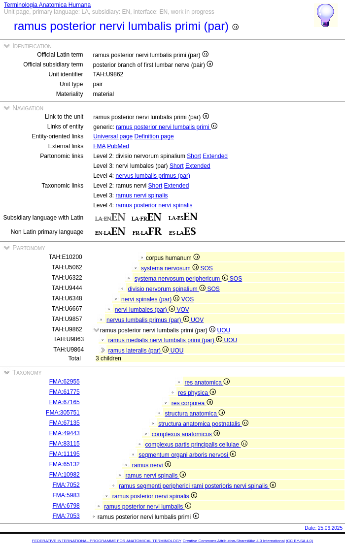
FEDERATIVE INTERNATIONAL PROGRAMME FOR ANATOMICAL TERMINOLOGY (106, 541)
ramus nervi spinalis (142, 195)
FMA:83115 (64, 443)
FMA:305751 (63, 412)
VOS (187, 299)
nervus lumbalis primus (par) (153, 175)
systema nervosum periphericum (182, 278)
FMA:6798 (65, 505)
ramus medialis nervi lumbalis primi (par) (166, 340)
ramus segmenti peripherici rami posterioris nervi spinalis (197, 486)
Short (194, 156)
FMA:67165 (64, 402)
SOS (207, 268)
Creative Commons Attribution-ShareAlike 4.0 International (233, 541)
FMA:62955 (64, 381)
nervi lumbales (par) (146, 309)
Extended (215, 156)
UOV (197, 320)
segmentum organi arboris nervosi (187, 454)
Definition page (154, 136)
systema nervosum (170, 268)
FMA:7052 (65, 485)
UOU (224, 330)
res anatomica (207, 382)
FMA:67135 (64, 422)
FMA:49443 (64, 433)
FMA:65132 (64, 464)
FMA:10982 (64, 474)
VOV (182, 309)
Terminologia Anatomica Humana (47, 4)
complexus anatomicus (186, 434)
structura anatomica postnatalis (203, 423)
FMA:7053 (65, 516)
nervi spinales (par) (151, 299)
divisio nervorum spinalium (167, 289)
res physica (197, 392)
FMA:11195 (64, 453)
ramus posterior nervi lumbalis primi (166, 127)
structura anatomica (195, 413)
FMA (99, 146)
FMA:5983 (65, 495)
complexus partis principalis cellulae (196, 444)
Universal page (113, 136)
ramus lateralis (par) (139, 350)
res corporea (192, 403)
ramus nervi (151, 465)
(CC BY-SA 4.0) (299, 541)
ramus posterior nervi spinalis (154, 205)
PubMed (118, 146)
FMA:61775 (64, 391)
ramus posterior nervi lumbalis (147, 506)
